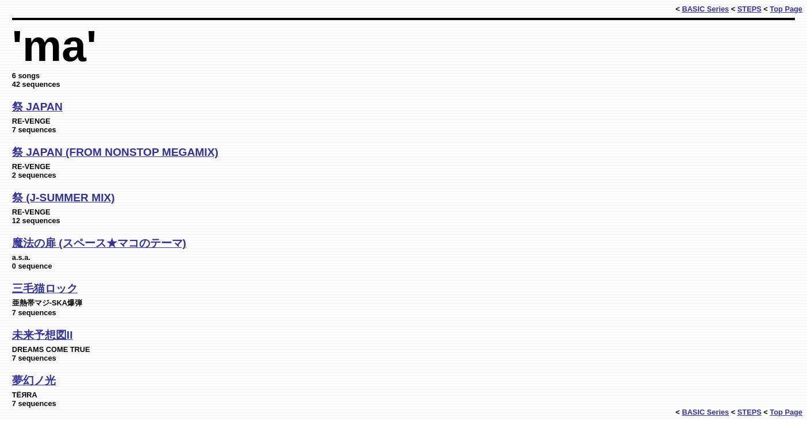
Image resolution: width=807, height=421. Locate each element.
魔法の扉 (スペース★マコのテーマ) (99, 243)
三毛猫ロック (45, 288)
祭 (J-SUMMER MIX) (63, 198)
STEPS (749, 9)
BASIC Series (705, 9)
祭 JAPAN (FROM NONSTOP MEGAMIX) (115, 152)
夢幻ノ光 (34, 380)
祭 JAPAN (37, 107)
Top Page (786, 9)
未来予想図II (42, 335)
